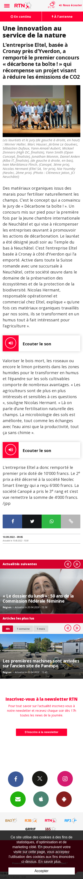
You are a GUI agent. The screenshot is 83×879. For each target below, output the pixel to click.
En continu (21, 16)
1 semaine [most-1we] (23, 628)
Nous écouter (72, 5)
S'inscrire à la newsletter (41, 732)
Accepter (41, 871)
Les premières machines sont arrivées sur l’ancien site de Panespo (41, 663)
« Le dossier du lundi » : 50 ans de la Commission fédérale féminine (38, 598)
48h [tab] (8, 628)
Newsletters (18, 798)
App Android (64, 798)
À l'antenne (62, 16)
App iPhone (41, 798)
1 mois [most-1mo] (41, 628)
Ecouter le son (27, 343)
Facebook (15, 779)
